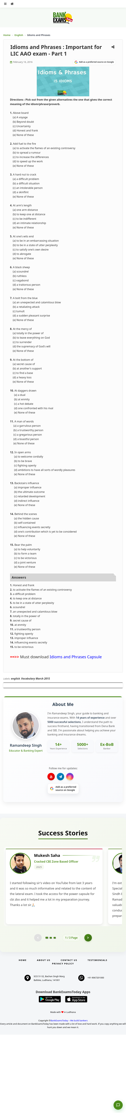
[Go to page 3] (54, 1016)
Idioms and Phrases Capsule (76, 656)
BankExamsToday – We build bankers (69, 1098)
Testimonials (97, 1038)
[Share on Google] (94, 62)
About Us (43, 1038)
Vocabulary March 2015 (35, 678)
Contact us (69, 1038)
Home (6, 35)
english (15, 678)
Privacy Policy (63, 1041)
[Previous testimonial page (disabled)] (37, 1016)
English (18, 35)
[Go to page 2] (51, 1016)
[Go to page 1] (46, 1016)
